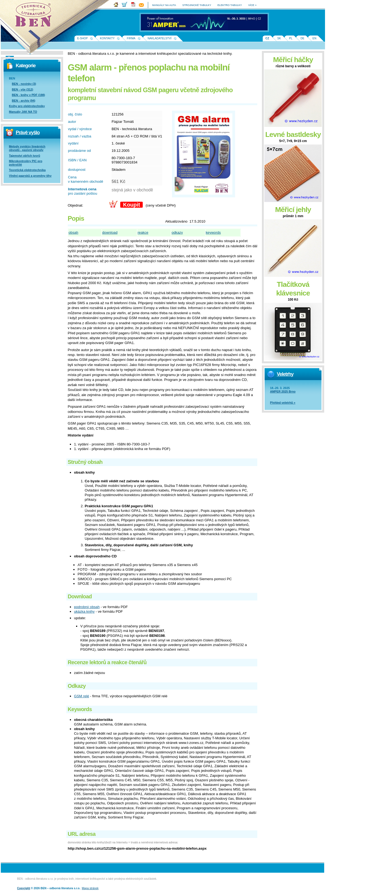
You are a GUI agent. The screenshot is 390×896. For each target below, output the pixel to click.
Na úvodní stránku (35, 16)
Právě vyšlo (28, 132)
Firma (131, 38)
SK (279, 38)
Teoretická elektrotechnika (27, 170)
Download (80, 596)
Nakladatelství (159, 38)
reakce (143, 232)
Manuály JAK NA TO (23, 111)
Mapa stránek (90, 888)
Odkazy (77, 686)
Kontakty (107, 38)
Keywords (80, 709)
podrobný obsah (87, 607)
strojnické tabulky (196, 5)
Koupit (131, 205)
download (109, 232)
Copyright (23, 888)
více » (252, 5)
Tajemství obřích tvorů (24, 155)
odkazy (177, 232)
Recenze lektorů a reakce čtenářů (107, 662)
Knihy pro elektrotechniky (27, 106)
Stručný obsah (85, 462)
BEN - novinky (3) (24, 83)
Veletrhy (285, 374)
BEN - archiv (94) (23, 100)
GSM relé (81, 696)
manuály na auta (164, 5)
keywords (213, 232)
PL (290, 38)
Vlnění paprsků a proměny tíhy (30, 175)
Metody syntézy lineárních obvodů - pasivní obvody (27, 148)
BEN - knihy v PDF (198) (28, 95)
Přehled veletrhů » (282, 402)
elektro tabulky (229, 5)
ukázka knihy (84, 611)
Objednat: (75, 205)
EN (314, 38)
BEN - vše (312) (22, 89)
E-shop (82, 38)
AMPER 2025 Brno (282, 391)
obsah (73, 232)
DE (302, 38)
